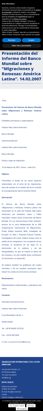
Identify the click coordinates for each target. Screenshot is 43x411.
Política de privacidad (9, 386)
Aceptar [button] (31, 40)
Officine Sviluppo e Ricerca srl (12, 397)
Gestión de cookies (9, 389)
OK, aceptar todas (16, 406)
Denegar (31, 406)
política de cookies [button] (19, 19)
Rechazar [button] (11, 40)
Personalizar (22, 409)
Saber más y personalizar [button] (21, 46)
